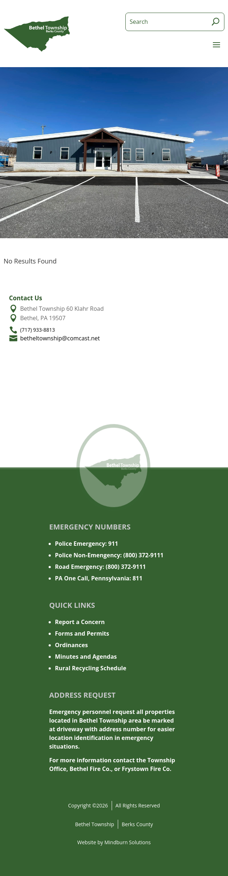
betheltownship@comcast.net (60, 338)
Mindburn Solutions (127, 842)
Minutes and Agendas (86, 657)
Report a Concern (80, 622)
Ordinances (71, 645)
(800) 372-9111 (143, 555)
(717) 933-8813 (37, 329)
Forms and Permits (82, 633)
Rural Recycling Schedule (90, 668)
